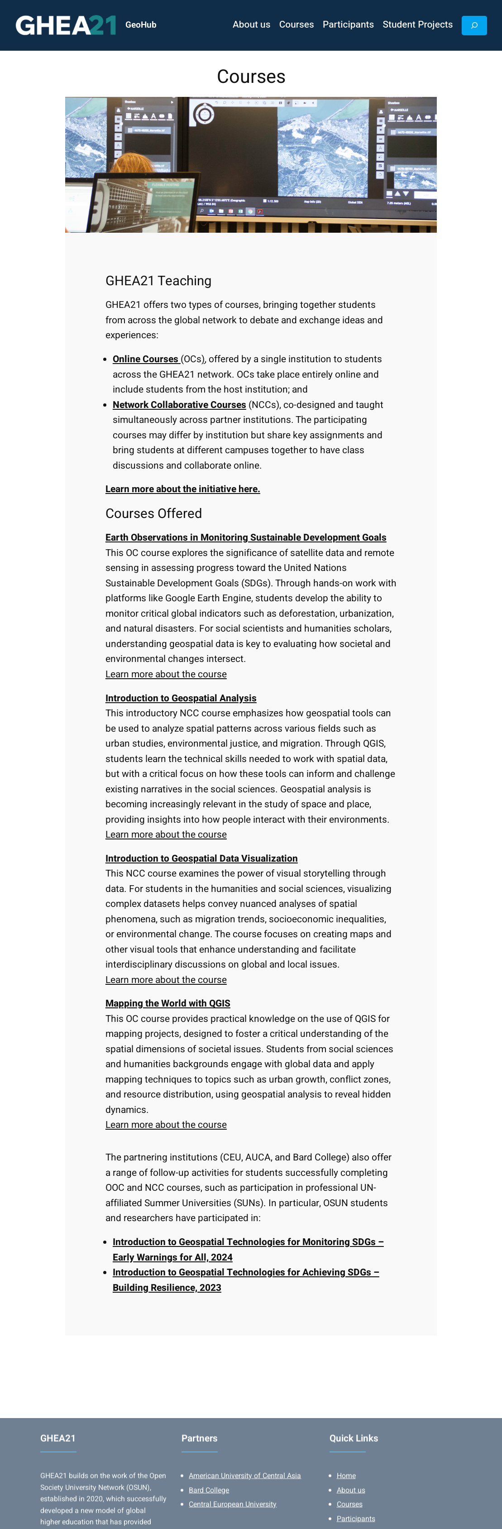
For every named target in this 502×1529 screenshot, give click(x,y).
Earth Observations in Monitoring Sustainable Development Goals (246, 538)
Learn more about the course (166, 674)
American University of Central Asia (245, 1503)
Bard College (209, 1517)
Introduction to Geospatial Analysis (181, 698)
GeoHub (141, 25)
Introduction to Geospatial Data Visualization (201, 859)
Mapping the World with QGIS (167, 1004)
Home (346, 1503)
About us (351, 1517)
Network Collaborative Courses (179, 405)
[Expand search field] (474, 25)
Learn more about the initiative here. (182, 489)
